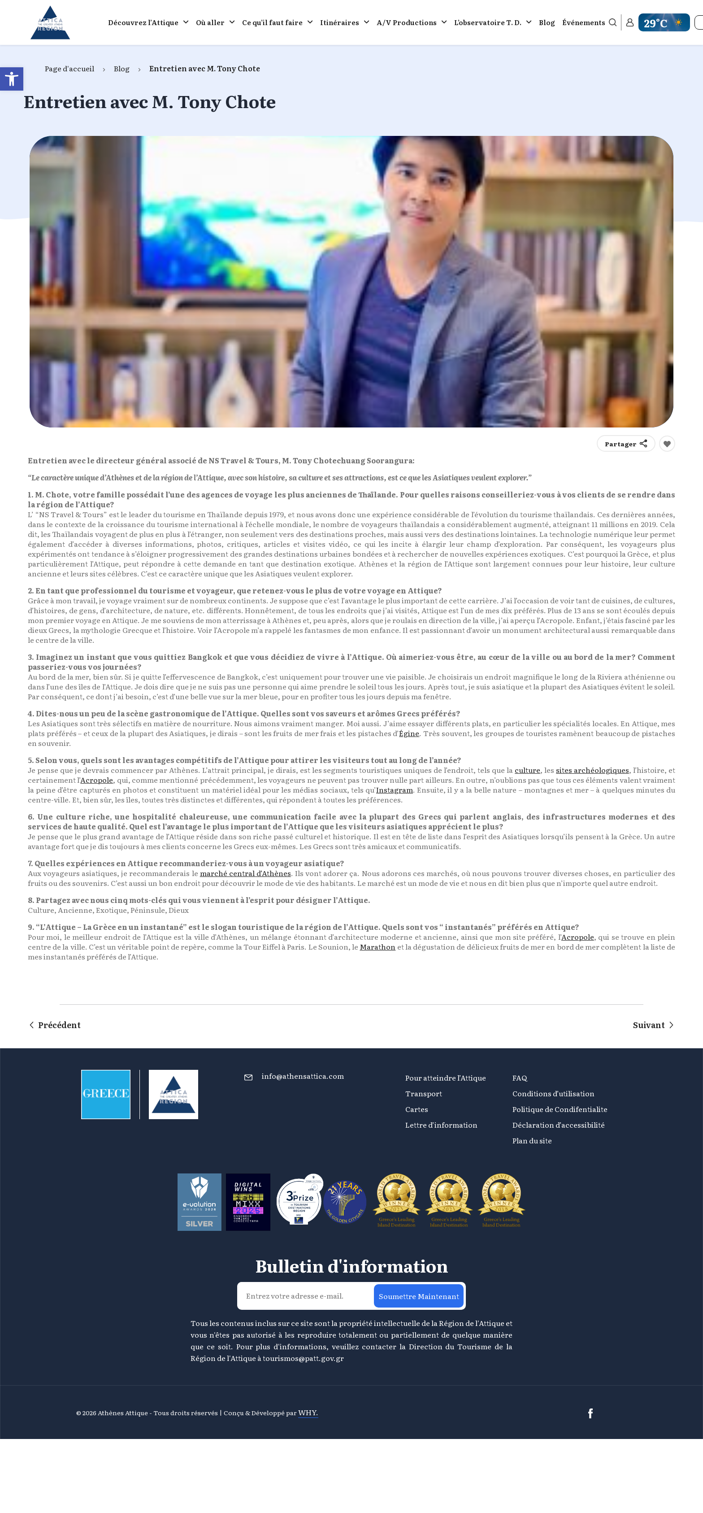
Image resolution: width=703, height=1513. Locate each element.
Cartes (416, 1108)
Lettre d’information (441, 1124)
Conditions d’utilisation (553, 1093)
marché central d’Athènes (245, 873)
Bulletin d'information (351, 1265)
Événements (583, 22)
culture (527, 769)
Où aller (210, 22)
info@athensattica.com (303, 1075)
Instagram (394, 789)
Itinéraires (339, 22)
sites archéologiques (592, 769)
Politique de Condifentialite (560, 1108)
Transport (423, 1093)
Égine (409, 733)
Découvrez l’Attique (143, 22)
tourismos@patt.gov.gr (303, 1357)
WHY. (308, 1412)
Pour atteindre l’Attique (445, 1077)
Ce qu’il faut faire (272, 22)
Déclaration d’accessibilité (558, 1124)
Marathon (377, 946)
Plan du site (532, 1140)
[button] (11, 79)
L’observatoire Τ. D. (487, 22)
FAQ (519, 1077)
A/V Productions (407, 22)
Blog (547, 22)
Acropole (96, 779)
